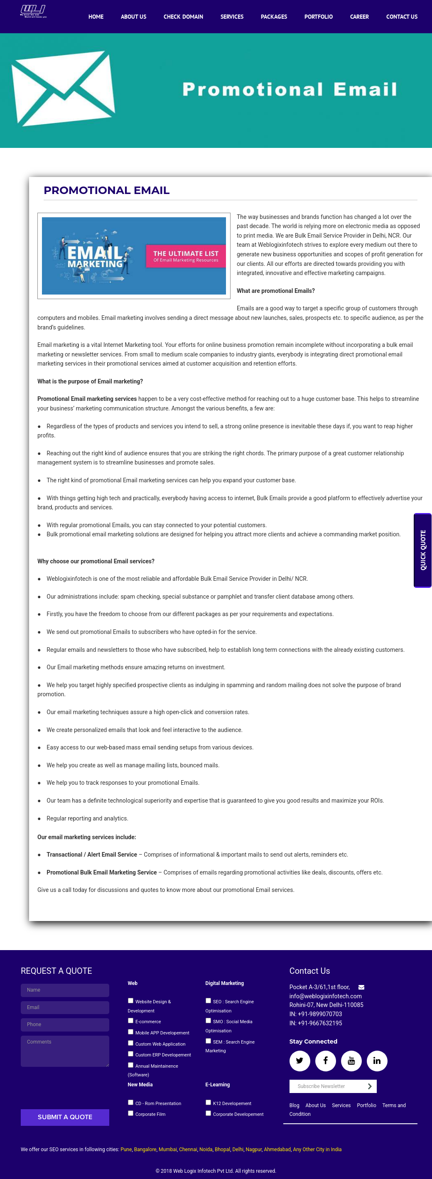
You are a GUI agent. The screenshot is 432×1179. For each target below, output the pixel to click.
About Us (133, 17)
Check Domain (183, 17)
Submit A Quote (65, 1117)
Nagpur (254, 1149)
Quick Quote (423, 551)
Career (359, 17)
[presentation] (69, 1086)
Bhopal (222, 1149)
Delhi (237, 1149)
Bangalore (145, 1149)
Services (232, 17)
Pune (126, 1149)
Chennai (188, 1149)
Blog (294, 1105)
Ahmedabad (277, 1149)
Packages (274, 17)
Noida (206, 1149)
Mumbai (168, 1149)
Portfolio (318, 17)
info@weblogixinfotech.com (326, 996)
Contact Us (401, 17)
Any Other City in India (317, 1149)
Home (95, 17)
